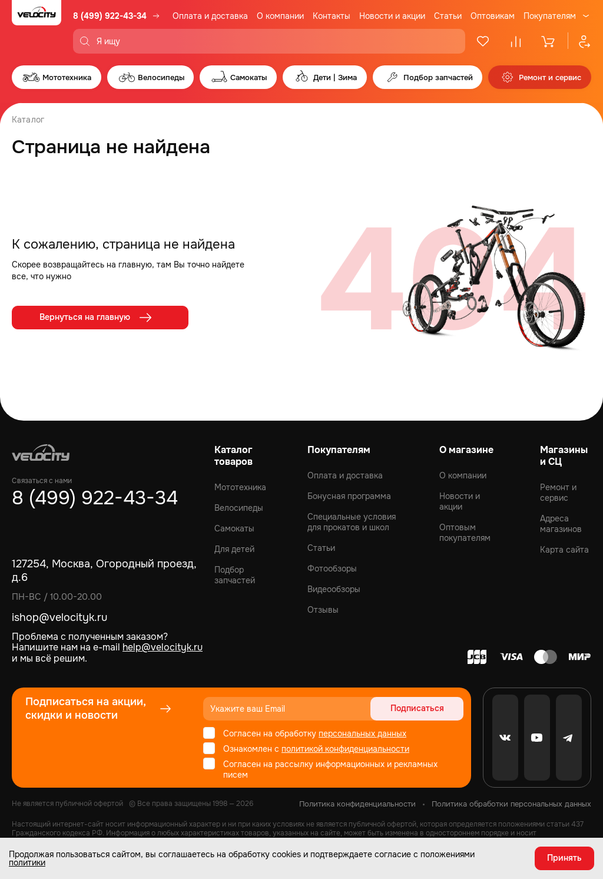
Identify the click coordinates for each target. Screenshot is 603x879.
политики (27, 862)
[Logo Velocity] (36, 27)
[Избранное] (483, 41)
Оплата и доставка (210, 16)
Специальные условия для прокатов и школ (351, 522)
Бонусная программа (349, 496)
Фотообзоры (332, 568)
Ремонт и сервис (558, 492)
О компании (280, 16)
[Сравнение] (516, 41)
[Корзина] (549, 41)
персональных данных (362, 733)
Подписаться (418, 708)
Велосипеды (238, 508)
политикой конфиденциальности (345, 748)
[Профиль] (579, 41)
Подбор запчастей (234, 575)
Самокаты (234, 528)
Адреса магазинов (561, 523)
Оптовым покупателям (465, 532)
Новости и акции (392, 16)
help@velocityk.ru (162, 647)
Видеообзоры (333, 589)
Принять (564, 858)
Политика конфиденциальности (357, 804)
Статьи (448, 16)
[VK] (505, 738)
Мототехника (240, 487)
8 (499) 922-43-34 (110, 16)
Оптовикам (493, 16)
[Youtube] (537, 738)
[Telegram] (569, 738)
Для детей (234, 549)
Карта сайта (564, 549)
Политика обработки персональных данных (511, 804)
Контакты (331, 16)
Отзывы (323, 609)
